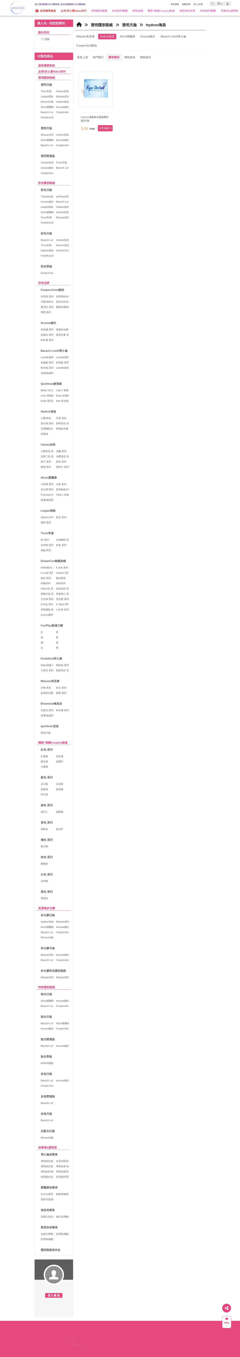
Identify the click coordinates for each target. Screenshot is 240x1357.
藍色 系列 (47, 777)
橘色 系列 (47, 839)
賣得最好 (114, 57)
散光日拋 (46, 994)
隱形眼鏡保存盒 (50, 1249)
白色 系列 (47, 874)
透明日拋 (46, 84)
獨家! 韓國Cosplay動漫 (52, 742)
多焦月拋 (46, 1113)
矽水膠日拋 (48, 915)
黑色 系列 (47, 891)
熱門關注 (98, 57)
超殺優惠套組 (46, 65)
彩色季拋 (46, 266)
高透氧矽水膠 (46, 908)
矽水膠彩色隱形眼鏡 (53, 970)
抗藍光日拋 (48, 1131)
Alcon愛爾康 (49, 477)
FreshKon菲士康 (51, 658)
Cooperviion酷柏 (86, 45)
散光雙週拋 (48, 1039)
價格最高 (145, 57)
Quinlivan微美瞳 (51, 383)
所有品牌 (43, 282)
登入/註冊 (198, 4)
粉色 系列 (47, 857)
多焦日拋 (46, 1073)
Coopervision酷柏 (52, 289)
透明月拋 (46, 128)
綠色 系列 (47, 805)
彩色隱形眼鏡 (46, 182)
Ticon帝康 (47, 533)
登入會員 (54, 1295)
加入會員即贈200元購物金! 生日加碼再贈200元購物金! (60, 4)
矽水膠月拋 (48, 948)
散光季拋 (46, 1056)
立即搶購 (105, 128)
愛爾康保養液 (49, 1187)
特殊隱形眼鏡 (46, 987)
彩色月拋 (46, 233)
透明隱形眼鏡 (46, 77)
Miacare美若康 (50, 681)
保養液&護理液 (47, 1147)
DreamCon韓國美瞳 (53, 561)
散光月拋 (46, 1016)
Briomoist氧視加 (51, 703)
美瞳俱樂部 (76, 1345)
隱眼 (45, 39)
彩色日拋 (46, 189)
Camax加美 (48, 444)
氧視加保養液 (49, 1227)
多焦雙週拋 (48, 1096)
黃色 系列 (47, 822)
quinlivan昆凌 (50, 726)
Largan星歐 (48, 510)
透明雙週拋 (48, 156)
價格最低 (129, 57)
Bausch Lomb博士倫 (54, 350)
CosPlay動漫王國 (52, 625)
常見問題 (175, 4)
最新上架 (82, 57)
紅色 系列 (47, 749)
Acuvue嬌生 (48, 322)
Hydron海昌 (48, 411)
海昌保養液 (48, 1210)
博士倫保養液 (49, 1154)
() (220, 3)
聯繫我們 (186, 4)
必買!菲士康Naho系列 (52, 71)
